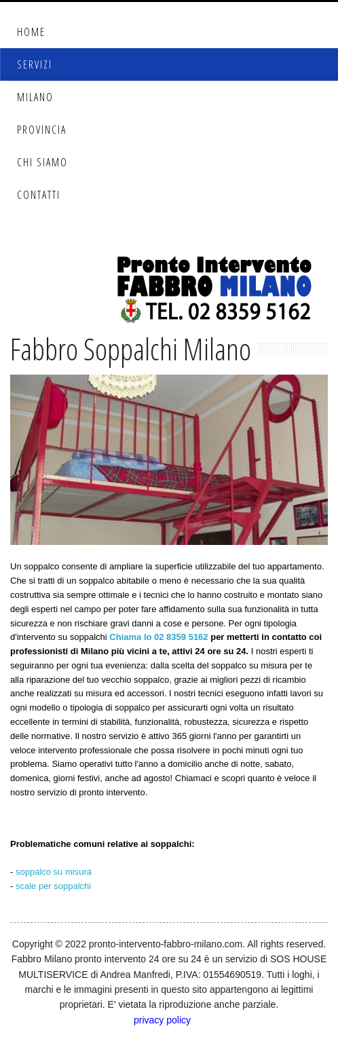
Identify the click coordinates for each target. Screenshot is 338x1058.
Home (31, 31)
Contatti (38, 194)
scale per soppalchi (53, 886)
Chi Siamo (42, 162)
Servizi (34, 64)
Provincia (42, 129)
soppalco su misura (54, 872)
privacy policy (162, 1020)
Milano (35, 97)
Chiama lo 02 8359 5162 (158, 637)
